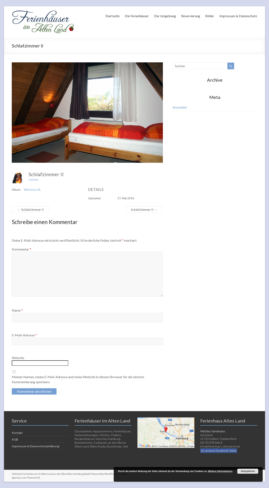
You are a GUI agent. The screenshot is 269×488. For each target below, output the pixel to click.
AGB (15, 439)
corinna (33, 179)
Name (17, 310)
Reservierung (190, 16)
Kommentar (21, 249)
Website (18, 358)
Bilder (209, 16)
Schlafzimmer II (30, 209)
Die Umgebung (165, 16)
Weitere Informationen (220, 471)
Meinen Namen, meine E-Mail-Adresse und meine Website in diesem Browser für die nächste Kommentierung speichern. (78, 379)
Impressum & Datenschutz (238, 16)
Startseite (112, 16)
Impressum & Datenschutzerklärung (35, 446)
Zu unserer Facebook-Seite (218, 450)
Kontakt (17, 432)
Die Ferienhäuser (137, 16)
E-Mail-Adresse (24, 335)
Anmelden (180, 107)
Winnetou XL (32, 189)
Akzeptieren (248, 471)
